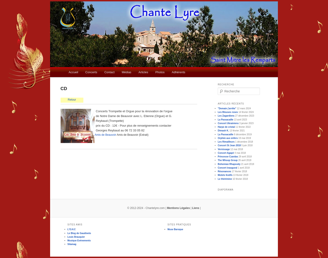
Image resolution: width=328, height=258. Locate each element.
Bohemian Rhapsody (229, 164)
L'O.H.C (71, 229)
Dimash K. (223, 130)
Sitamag (71, 244)
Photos (159, 72)
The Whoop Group (228, 160)
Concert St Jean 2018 (229, 145)
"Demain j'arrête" (227, 108)
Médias (126, 72)
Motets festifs (225, 175)
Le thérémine (225, 179)
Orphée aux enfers (228, 138)
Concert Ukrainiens (228, 123)
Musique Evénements (79, 240)
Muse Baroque (175, 229)
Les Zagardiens (226, 116)
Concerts (91, 72)
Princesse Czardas (228, 156)
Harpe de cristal (226, 127)
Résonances (224, 171)
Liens (195, 208)
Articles (143, 72)
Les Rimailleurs (226, 142)
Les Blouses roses (228, 112)
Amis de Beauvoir (105, 134)
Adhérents (178, 72)
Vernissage (224, 149)
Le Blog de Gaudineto (79, 233)
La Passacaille (225, 119)
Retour (72, 99)
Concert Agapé (226, 153)
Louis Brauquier (76, 237)
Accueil (73, 72)
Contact (109, 72)
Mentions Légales (178, 208)
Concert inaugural (227, 168)
